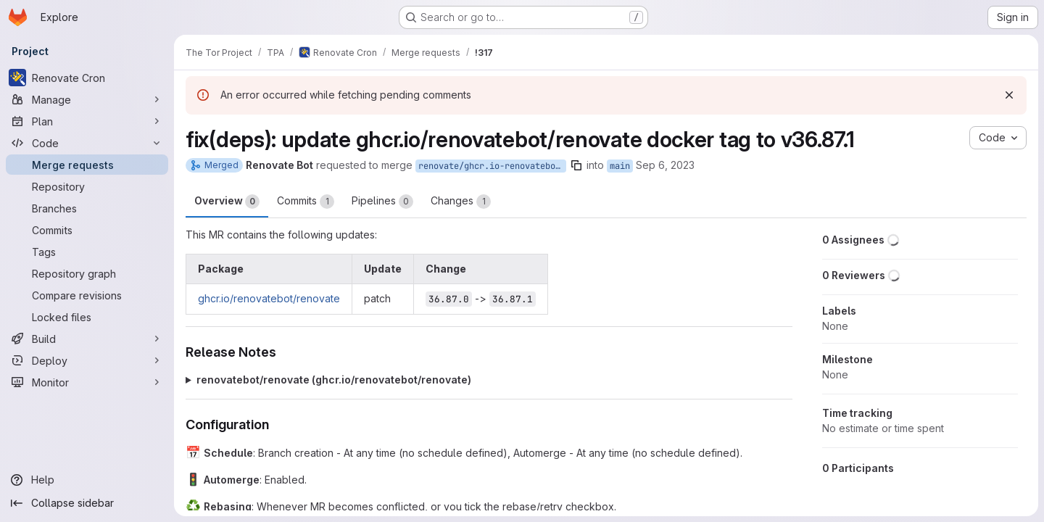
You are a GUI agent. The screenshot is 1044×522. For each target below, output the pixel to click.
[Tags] (87, 251)
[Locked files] (87, 317)
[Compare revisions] (87, 295)
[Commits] (87, 230)
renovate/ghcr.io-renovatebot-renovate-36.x (492, 166)
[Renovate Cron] (87, 77)
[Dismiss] (1009, 95)
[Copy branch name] (576, 165)
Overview (227, 201)
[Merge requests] (87, 164)
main (620, 166)
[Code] (87, 143)
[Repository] (87, 186)
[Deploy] (87, 360)
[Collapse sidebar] (87, 503)
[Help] (87, 480)
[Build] (87, 338)
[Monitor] (87, 382)
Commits (305, 201)
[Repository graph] (87, 273)
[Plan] (87, 121)
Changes (461, 201)
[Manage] (87, 99)
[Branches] (87, 208)
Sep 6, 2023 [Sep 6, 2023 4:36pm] (665, 165)
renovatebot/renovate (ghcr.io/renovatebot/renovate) (333, 379)
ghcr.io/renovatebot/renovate (269, 298)
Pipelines (382, 201)
